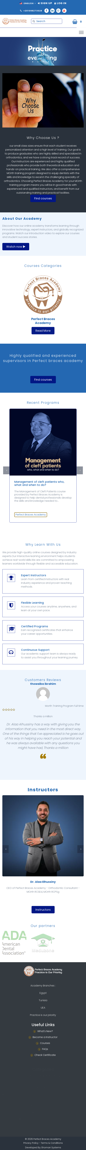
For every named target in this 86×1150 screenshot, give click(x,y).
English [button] (27, 3)
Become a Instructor (45, 1037)
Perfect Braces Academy (31, 514)
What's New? (45, 1031)
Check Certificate (45, 1055)
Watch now (15, 247)
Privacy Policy (30, 1143)
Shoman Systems (51, 1147)
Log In (60, 3)
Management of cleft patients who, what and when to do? (39, 483)
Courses (45, 1043)
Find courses (43, 198)
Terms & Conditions (52, 1143)
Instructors (43, 910)
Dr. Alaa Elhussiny (43, 882)
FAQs (45, 1049)
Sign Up (45, 3)
